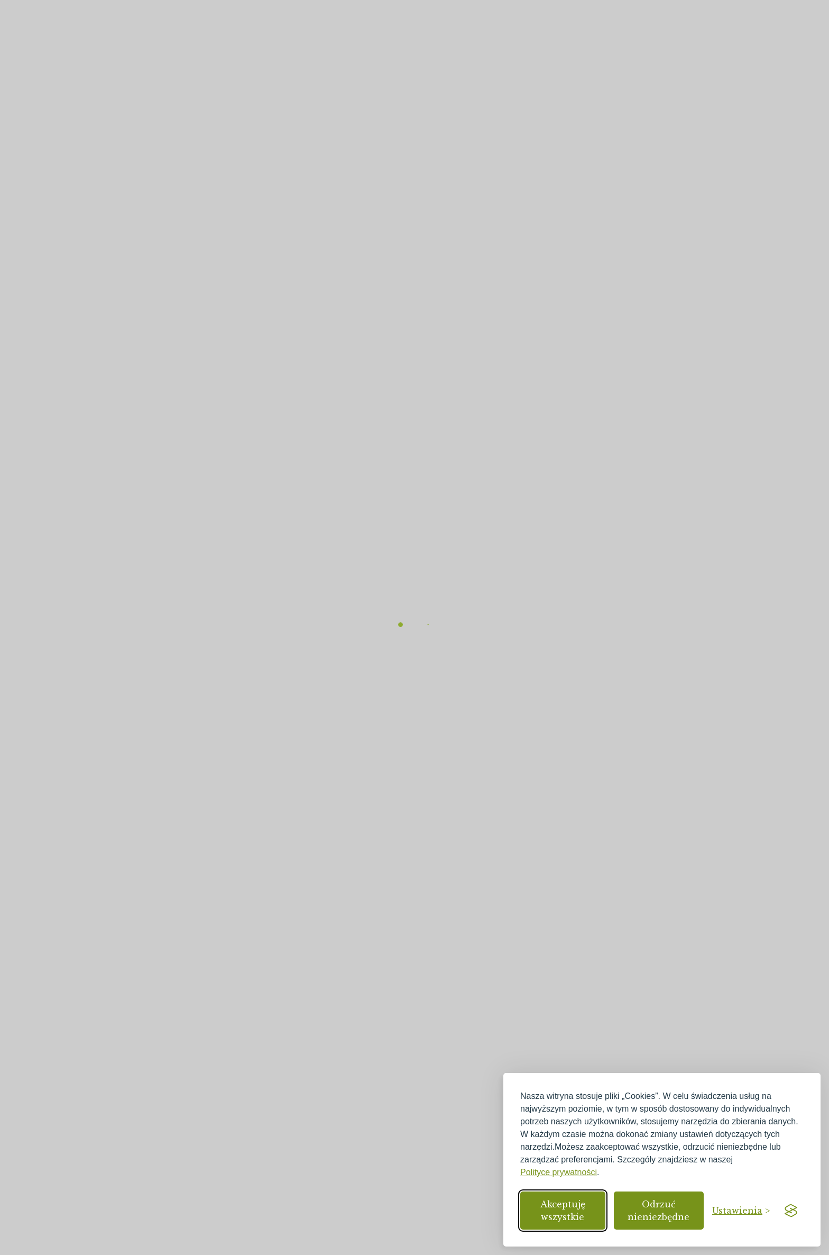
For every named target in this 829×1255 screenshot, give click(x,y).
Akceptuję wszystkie (562, 1210)
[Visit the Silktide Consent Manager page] (791, 1210)
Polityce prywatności (558, 1172)
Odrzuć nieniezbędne (658, 1210)
